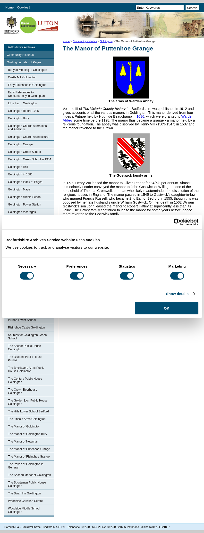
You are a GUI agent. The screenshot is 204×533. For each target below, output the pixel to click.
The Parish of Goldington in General (25, 465)
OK (167, 308)
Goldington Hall (18, 167)
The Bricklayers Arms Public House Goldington (26, 369)
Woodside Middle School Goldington (24, 510)
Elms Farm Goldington (22, 103)
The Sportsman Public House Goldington (27, 484)
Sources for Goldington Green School (27, 336)
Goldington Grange (20, 144)
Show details (177, 293)
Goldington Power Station (24, 204)
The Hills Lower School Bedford (28, 411)
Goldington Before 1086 (23, 111)
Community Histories (85, 41)
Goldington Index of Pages (24, 62)
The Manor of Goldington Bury (27, 434)
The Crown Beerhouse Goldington (22, 391)
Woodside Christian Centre (25, 501)
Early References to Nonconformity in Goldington (26, 94)
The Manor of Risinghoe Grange (29, 456)
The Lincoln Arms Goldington (26, 419)
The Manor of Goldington (24, 426)
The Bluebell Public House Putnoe (25, 358)
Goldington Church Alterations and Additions (27, 127)
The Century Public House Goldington (25, 380)
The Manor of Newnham (23, 441)
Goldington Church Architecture (28, 137)
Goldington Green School (24, 152)
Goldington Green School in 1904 (29, 159)
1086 (140, 116)
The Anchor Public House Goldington (24, 347)
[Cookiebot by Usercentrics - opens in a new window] (177, 222)
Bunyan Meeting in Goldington (27, 70)
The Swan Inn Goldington (24, 493)
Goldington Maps (19, 189)
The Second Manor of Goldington (29, 475)
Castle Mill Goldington (22, 77)
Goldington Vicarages (22, 212)
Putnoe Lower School (22, 320)
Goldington (106, 41)
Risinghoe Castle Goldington (26, 327)
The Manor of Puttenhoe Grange (29, 449)
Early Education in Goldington (27, 85)
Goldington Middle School (24, 197)
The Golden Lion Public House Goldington (28, 402)
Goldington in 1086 (20, 174)
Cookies (23, 7)
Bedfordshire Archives (21, 47)
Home (9, 7)
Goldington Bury (18, 118)
